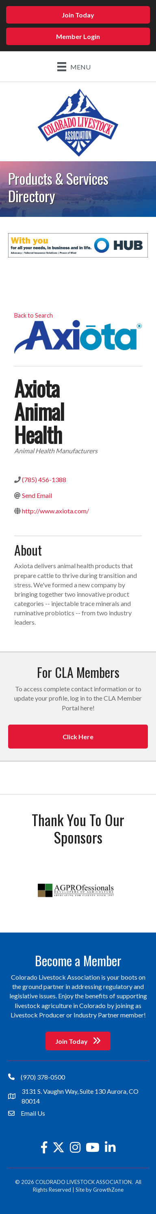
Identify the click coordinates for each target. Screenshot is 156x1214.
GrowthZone (108, 1189)
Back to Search (33, 315)
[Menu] (74, 66)
